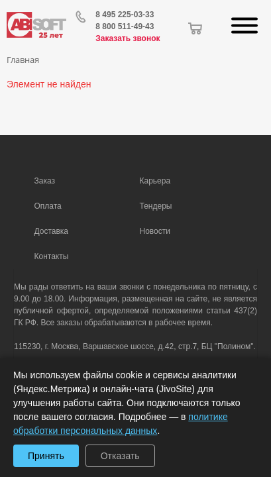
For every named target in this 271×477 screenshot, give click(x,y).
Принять (46, 455)
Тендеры (156, 206)
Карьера (155, 181)
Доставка (51, 231)
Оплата (48, 206)
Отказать (120, 455)
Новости (155, 231)
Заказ (44, 181)
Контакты (51, 256)
